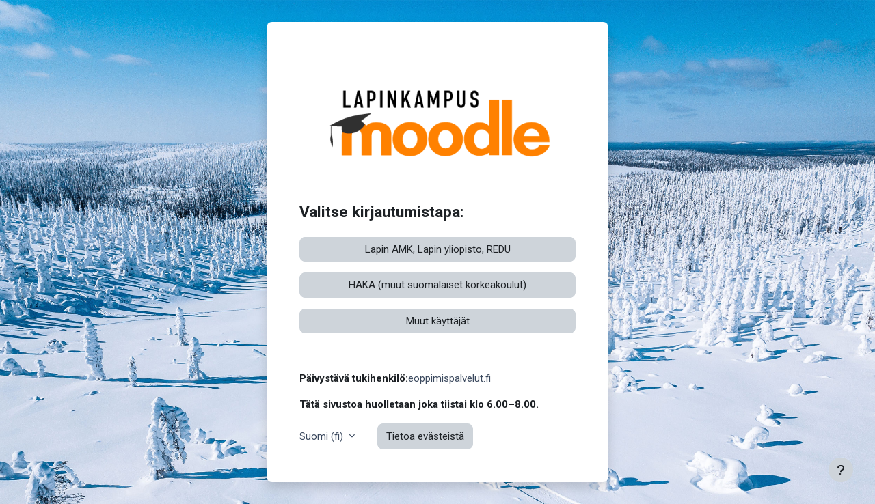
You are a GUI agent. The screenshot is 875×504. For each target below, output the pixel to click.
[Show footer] (841, 470)
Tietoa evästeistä (425, 436)
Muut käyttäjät (438, 321)
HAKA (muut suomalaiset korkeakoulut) (437, 285)
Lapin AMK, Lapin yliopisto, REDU (438, 249)
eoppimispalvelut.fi (449, 378)
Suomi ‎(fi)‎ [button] (322, 436)
